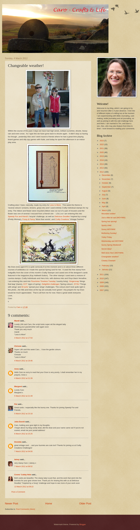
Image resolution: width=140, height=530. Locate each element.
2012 (102, 172)
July (103, 195)
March (104, 210)
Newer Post (11, 503)
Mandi (17, 321)
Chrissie (17, 346)
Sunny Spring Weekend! (111, 245)
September (106, 187)
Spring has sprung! (109, 221)
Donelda (17, 442)
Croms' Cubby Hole (22, 475)
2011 (102, 274)
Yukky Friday (106, 237)
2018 (102, 160)
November (106, 179)
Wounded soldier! (108, 214)
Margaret (18, 386)
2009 (102, 282)
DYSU (76, 284)
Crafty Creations (62, 219)
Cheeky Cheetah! (108, 261)
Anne (16, 369)
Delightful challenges (51, 284)
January (105, 269)
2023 (102, 141)
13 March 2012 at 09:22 (24, 487)
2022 (102, 144)
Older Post (85, 503)
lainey (17, 459)
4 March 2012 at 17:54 (23, 338)
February (106, 266)
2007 (102, 290)
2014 (102, 164)
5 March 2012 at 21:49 (23, 396)
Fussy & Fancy (28, 219)
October (105, 183)
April (104, 206)
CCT (25, 284)
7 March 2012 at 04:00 (23, 451)
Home (48, 503)
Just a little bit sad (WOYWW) (113, 218)
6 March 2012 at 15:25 (23, 434)
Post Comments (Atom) (25, 509)
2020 (102, 152)
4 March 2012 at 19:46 (23, 361)
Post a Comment (18, 492)
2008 (102, 286)
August (105, 191)
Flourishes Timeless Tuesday (43, 281)
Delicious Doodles (62, 216)
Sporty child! (106, 225)
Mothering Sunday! (109, 233)
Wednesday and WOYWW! (112, 241)
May (104, 203)
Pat (16, 404)
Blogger (82, 524)
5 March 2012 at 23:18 (23, 414)
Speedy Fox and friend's (18, 216)
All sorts (24, 287)
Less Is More (55, 205)
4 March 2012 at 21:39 (23, 378)
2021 (102, 148)
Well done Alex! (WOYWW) (112, 253)
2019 (102, 156)
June (104, 199)
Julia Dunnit (19, 422)
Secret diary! (106, 249)
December (106, 175)
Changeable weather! (110, 257)
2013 (102, 168)
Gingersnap (74, 281)
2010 (102, 278)
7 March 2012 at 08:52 (23, 466)
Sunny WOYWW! (108, 229)
